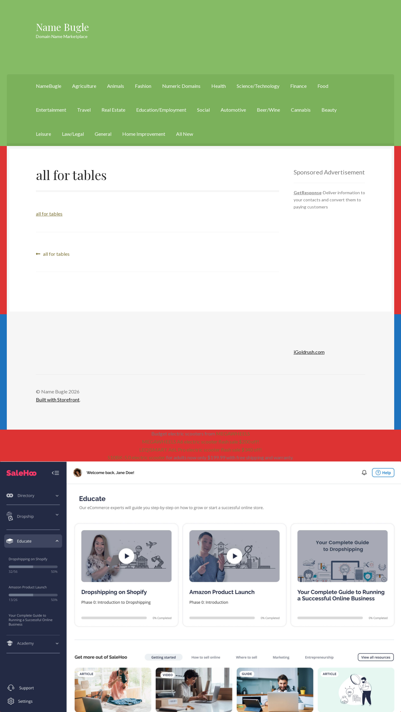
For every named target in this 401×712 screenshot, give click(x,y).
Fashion (143, 86)
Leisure (43, 134)
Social (203, 110)
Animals (115, 86)
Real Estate (113, 110)
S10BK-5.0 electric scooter (136, 457)
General (103, 134)
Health (218, 86)
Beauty (329, 110)
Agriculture (84, 86)
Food (322, 86)
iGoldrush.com (309, 352)
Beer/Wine (268, 110)
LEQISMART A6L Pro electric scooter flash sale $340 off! (200, 450)
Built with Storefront (58, 399)
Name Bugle (62, 26)
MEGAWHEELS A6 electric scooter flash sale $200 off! (200, 441)
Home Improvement (143, 134)
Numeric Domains (181, 86)
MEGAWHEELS (233, 433)
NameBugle (48, 86)
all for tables (49, 214)
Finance (298, 86)
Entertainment (51, 110)
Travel (84, 110)
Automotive (233, 110)
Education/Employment (161, 110)
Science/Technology (258, 86)
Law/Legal (73, 134)
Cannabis (301, 110)
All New (184, 134)
